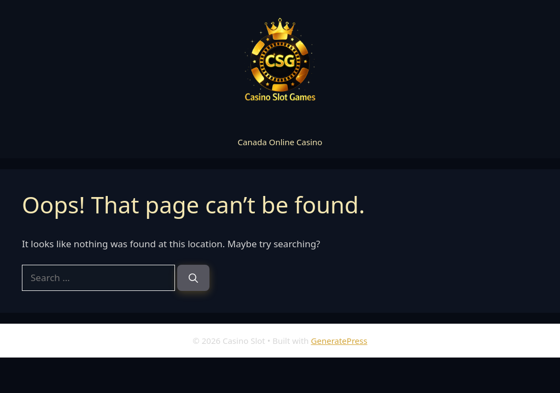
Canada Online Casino (280, 141)
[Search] (193, 278)
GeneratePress (339, 340)
